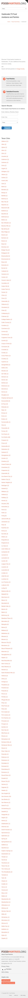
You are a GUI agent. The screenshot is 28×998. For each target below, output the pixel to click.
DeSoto (4, 383)
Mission (4, 639)
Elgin (3, 410)
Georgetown (5, 455)
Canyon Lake (6, 280)
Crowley (4, 358)
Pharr (3, 703)
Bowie (4, 241)
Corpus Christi (6, 343)
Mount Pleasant (6, 648)
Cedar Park (5, 289)
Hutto (3, 512)
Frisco (4, 443)
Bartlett (4, 195)
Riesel (4, 748)
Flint (3, 425)
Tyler (3, 878)
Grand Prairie (6, 464)
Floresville (5, 428)
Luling (4, 588)
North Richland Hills (8, 672)
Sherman (5, 826)
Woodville (5, 932)
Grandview (5, 467)
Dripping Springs (7, 398)
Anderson (5, 159)
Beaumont (5, 207)
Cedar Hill (5, 286)
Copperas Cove (6, 337)
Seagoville (5, 814)
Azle (3, 183)
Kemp (4, 530)
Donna (4, 392)
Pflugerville (5, 700)
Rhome (4, 736)
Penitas (4, 697)
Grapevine (5, 470)
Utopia (4, 881)
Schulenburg (6, 808)
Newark (4, 669)
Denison (4, 377)
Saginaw (4, 787)
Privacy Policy (5, 966)
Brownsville (5, 256)
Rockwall (5, 766)
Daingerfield (5, 364)
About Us (16, 995)
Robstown (5, 760)
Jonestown (5, 521)
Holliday (4, 497)
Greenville (5, 473)
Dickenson (5, 386)
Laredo (4, 561)
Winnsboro (5, 920)
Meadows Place (6, 618)
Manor (4, 600)
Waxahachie (5, 899)
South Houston (6, 829)
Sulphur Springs (6, 851)
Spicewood (5, 832)
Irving (3, 515)
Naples (4, 657)
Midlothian (5, 633)
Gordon (4, 458)
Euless (4, 419)
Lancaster (5, 558)
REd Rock (5, 733)
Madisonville (5, 591)
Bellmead (5, 217)
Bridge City (5, 250)
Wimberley (5, 917)
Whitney (4, 908)
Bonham (4, 238)
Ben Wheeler (6, 223)
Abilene (4, 141)
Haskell (4, 488)
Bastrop (4, 198)
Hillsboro (4, 491)
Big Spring (5, 229)
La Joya (4, 546)
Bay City (4, 201)
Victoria (4, 890)
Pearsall (4, 690)
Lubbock (5, 585)
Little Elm (5, 576)
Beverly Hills (5, 226)
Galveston (5, 449)
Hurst (3, 509)
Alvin (3, 153)
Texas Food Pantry (15, 21)
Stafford (4, 844)
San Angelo (5, 793)
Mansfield (5, 603)
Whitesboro (5, 905)
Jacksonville (5, 518)
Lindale (4, 573)
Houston (5, 503)
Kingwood (5, 543)
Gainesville (5, 446)
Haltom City (5, 479)
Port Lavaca (5, 715)
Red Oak (4, 730)
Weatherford (5, 902)
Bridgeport (5, 253)
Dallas (4, 367)
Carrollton (5, 283)
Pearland (5, 687)
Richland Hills (6, 742)
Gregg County (20, 69)
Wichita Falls (6, 911)
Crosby (4, 352)
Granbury (5, 461)
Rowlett (4, 778)
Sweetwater (5, 854)
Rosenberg (5, 769)
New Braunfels (6, 660)
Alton (3, 150)
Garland (4, 452)
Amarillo (4, 156)
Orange (4, 681)
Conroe (4, 331)
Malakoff (4, 594)
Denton (4, 380)
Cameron (5, 274)
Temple (4, 857)
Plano (4, 709)
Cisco (4, 298)
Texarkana (5, 863)
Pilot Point (5, 706)
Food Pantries (14, 4)
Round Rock (5, 775)
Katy (3, 524)
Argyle (4, 168)
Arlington (5, 171)
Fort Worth (5, 437)
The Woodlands (6, 872)
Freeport (4, 440)
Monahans (5, 645)
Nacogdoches (6, 654)
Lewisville (5, 570)
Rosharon (5, 772)
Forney (4, 431)
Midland (4, 630)
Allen (3, 144)
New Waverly (6, 666)
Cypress (4, 361)
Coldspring (5, 313)
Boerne (4, 235)
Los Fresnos (5, 582)
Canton (4, 277)
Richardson (5, 739)
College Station (6, 319)
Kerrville (4, 534)
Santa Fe (5, 805)
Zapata (4, 938)
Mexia (4, 627)
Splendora (5, 835)
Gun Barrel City (6, 476)
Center (4, 292)
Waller (4, 896)
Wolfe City (5, 926)
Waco (4, 893)
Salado (4, 790)
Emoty (4, 413)
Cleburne (5, 304)
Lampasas (5, 552)
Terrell (4, 860)
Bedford (4, 210)
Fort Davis (5, 434)
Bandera (4, 189)
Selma (4, 820)
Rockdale (5, 763)
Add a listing (4, 972)
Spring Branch (6, 841)
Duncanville (5, 401)
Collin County (6, 322)
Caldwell (4, 271)
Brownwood (5, 259)
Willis (3, 914)
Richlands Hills (6, 745)
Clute (3, 310)
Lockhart (4, 579)
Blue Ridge (5, 232)
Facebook (5, 969)
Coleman (5, 316)
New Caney (5, 663)
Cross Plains (6, 355)
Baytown (4, 204)
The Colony (5, 869)
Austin (4, 180)
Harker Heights (6, 482)
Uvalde (4, 884)
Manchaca (5, 597)
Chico (4, 295)
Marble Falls (5, 606)
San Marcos (5, 802)
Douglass (5, 395)
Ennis (4, 416)
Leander (4, 567)
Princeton (5, 721)
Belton (4, 220)
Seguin (4, 817)
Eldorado (5, 407)
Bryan (4, 262)
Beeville (4, 213)
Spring (4, 838)
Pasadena (5, 684)
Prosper (4, 724)
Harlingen (5, 485)
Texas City (5, 866)
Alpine (4, 147)
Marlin (4, 612)
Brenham (5, 247)
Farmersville (5, 422)
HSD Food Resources (8, 983)
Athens (4, 174)
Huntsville (5, 506)
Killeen (4, 537)
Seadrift (4, 811)
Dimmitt (4, 389)
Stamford (5, 847)
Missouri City (6, 642)
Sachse (4, 784)
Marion (4, 609)
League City (5, 564)
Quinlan (4, 727)
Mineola (4, 636)
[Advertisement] (14, 39)
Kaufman (5, 527)
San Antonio (6, 796)
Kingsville (5, 540)
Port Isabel (5, 712)
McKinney (5, 615)
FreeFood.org (6, 980)
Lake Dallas (5, 549)
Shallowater (5, 823)
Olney (4, 678)
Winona (4, 923)
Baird (3, 186)
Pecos (4, 694)
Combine (5, 325)
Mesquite (5, 624)
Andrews (4, 162)
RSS (2, 969)
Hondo (4, 500)
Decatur (4, 370)
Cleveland (5, 307)
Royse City (5, 781)
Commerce (5, 328)
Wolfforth (4, 929)
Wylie (3, 935)
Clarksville (5, 301)
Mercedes (5, 621)
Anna (3, 165)
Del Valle (4, 374)
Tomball (4, 875)
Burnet (4, 268)
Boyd (3, 244)
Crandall (4, 349)
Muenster (5, 651)
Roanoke (5, 754)
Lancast (4, 555)
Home (8, 21)
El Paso (4, 404)
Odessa (4, 675)
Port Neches (5, 718)
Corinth (4, 340)
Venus (4, 887)
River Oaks (5, 751)
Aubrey (4, 177)
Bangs (4, 192)
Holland (4, 494)
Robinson (5, 757)
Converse (5, 334)
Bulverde (4, 265)
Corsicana (5, 346)
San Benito (5, 799)
